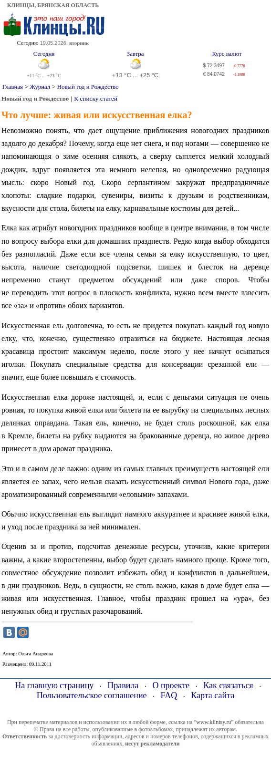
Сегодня (44, 54)
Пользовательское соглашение (92, 695)
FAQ (169, 695)
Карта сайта (212, 695)
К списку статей (95, 98)
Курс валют (226, 54)
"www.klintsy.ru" (213, 722)
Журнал (40, 86)
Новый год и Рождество (88, 86)
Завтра (135, 54)
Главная (12, 86)
